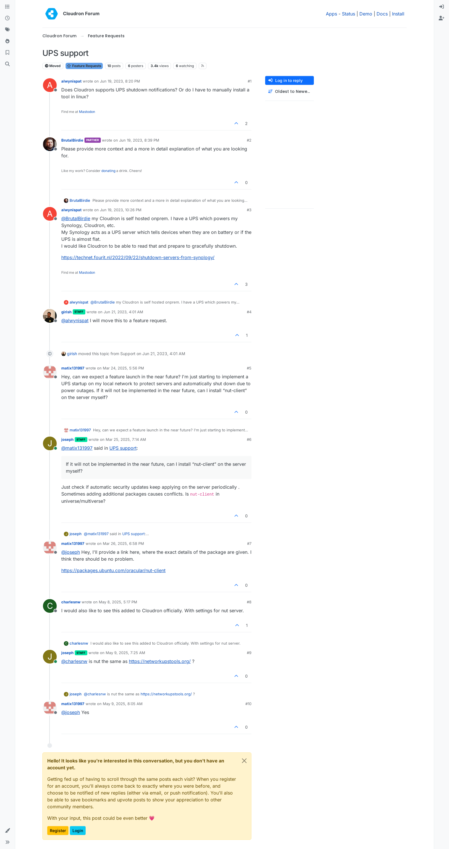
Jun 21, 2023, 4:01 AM (123, 312)
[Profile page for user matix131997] (50, 372)
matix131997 (72, 368)
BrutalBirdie (72, 140)
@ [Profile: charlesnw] (74, 661)
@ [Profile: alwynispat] (74, 320)
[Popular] (7, 41)
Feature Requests (84, 66)
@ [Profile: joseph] (70, 552)
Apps (331, 14)
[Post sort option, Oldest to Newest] (289, 91)
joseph (67, 439)
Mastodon (87, 111)
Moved (53, 66)
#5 (249, 368)
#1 (249, 81)
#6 (249, 439)
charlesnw (70, 602)
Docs (382, 14)
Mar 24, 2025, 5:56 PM (123, 368)
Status (348, 14)
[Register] (441, 18)
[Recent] (7, 18)
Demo (365, 14)
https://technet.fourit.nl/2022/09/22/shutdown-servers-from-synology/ (137, 257)
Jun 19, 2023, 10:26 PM (120, 210)
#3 (249, 210)
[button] (7, 830)
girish (66, 312)
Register (58, 830)
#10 (248, 703)
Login (77, 830)
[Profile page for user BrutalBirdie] (50, 144)
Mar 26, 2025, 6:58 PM (123, 543)
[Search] (7, 64)
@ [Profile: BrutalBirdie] (75, 218)
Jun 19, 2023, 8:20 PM (120, 81)
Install (398, 14)
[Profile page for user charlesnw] (50, 606)
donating (108, 171)
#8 (249, 602)
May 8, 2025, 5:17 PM (118, 602)
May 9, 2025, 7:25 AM (125, 652)
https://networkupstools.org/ (160, 661)
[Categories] (7, 6)
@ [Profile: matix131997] (76, 448)
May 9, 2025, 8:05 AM (123, 703)
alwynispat (71, 81)
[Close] (244, 761)
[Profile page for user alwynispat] (50, 85)
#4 (249, 312)
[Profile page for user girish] (50, 316)
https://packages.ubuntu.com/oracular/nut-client (113, 570)
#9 (249, 652)
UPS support (123, 448)
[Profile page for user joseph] (50, 443)
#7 (249, 543)
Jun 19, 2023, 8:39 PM (139, 140)
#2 (249, 140)
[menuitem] (441, 6)
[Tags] (7, 29)
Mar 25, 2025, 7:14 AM (126, 439)
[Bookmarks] (7, 52)
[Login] (441, 6)
